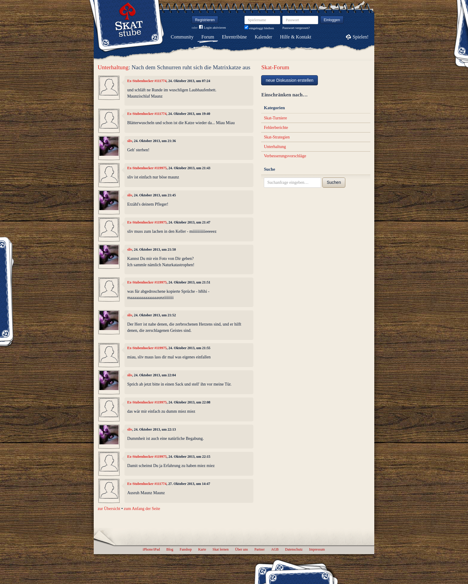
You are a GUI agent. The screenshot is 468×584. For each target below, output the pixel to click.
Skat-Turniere (275, 118)
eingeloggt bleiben (259, 28)
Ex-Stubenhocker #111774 (147, 81)
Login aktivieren (212, 27)
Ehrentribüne (234, 36)
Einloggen (332, 20)
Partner (259, 549)
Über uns (241, 549)
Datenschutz (294, 549)
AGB (274, 549)
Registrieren (205, 20)
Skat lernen (221, 549)
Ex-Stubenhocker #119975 (147, 168)
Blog (169, 549)
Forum (207, 36)
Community (182, 36)
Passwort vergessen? (296, 28)
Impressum (317, 549)
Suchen (334, 182)
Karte (202, 549)
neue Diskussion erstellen (289, 80)
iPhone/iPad (151, 549)
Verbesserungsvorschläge (285, 156)
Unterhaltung (113, 67)
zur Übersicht (109, 508)
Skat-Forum (275, 67)
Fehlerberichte (276, 127)
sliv (129, 141)
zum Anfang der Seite (142, 508)
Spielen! (361, 36)
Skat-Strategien (277, 137)
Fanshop (186, 549)
